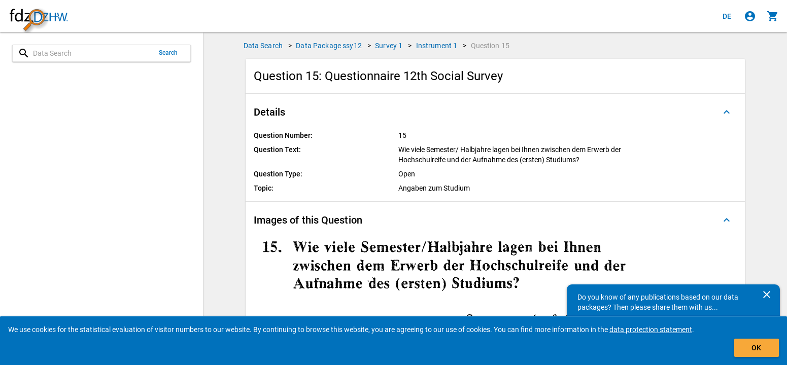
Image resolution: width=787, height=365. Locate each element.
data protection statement (650, 329)
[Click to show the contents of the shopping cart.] (773, 16)
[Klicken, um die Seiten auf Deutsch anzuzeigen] (727, 16)
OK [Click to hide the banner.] (756, 348)
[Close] (767, 294)
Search (168, 52)
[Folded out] (726, 112)
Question (490, 46)
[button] (495, 112)
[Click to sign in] (750, 16)
